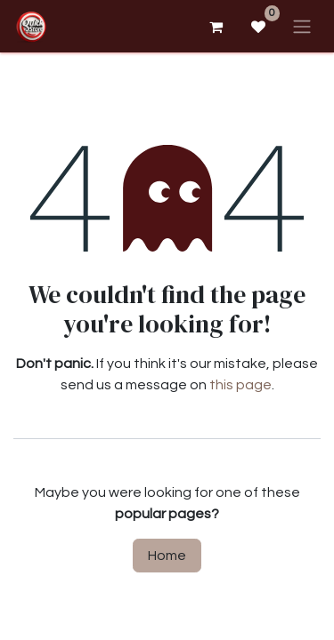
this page (240, 385)
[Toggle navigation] (302, 26)
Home (167, 555)
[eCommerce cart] (215, 26)
